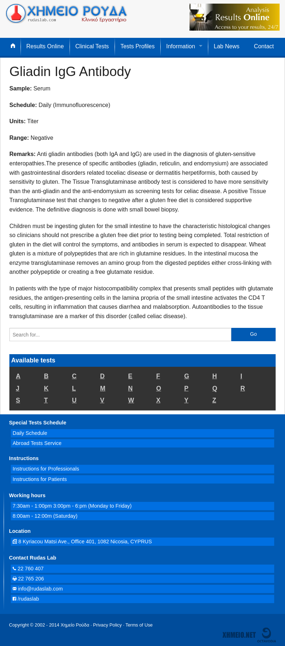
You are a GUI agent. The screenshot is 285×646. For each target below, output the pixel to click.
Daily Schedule (30, 433)
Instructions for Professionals (46, 469)
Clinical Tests (92, 46)
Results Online (45, 46)
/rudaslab (26, 599)
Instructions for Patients (40, 479)
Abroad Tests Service (37, 443)
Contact (264, 46)
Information (180, 46)
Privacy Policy (107, 625)
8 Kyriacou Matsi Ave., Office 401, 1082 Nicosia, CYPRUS (82, 541)
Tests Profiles (137, 46)
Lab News (226, 46)
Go (253, 334)
